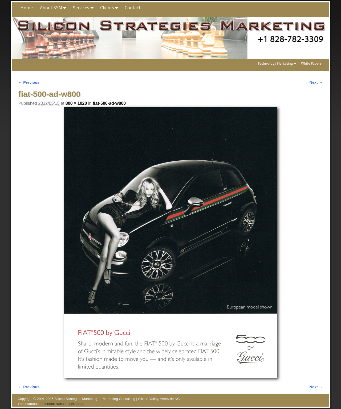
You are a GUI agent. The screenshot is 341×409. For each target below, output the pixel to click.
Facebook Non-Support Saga (61, 404)
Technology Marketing (278, 63)
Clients (110, 7)
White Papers (311, 63)
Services (84, 7)
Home (27, 8)
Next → (316, 82)
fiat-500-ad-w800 (109, 103)
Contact (132, 8)
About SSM (54, 7)
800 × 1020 (76, 103)
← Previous (28, 82)
